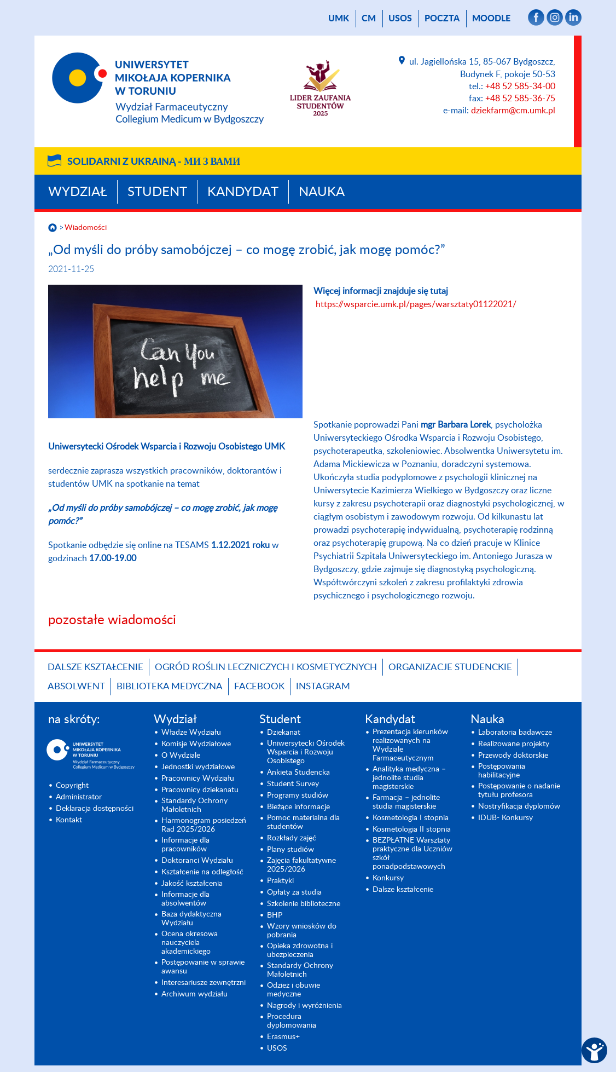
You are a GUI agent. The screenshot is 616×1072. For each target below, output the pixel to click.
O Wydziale (180, 755)
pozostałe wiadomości (112, 620)
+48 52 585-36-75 (520, 98)
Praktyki (280, 881)
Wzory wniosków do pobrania (301, 931)
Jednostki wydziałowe (198, 767)
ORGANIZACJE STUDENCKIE (450, 667)
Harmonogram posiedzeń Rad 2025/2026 (203, 825)
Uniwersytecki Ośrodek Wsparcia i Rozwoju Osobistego (306, 752)
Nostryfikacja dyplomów (519, 806)
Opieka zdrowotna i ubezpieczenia (300, 950)
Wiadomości (86, 228)
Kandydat (242, 192)
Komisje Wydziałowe (196, 744)
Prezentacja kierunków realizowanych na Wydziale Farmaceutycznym (410, 745)
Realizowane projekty (513, 744)
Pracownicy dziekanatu (200, 790)
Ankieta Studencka (298, 772)
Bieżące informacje (298, 807)
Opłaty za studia (294, 892)
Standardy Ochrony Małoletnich (194, 805)
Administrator (79, 797)
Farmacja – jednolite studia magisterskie (406, 802)
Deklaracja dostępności (94, 808)
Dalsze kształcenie (95, 667)
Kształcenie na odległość (202, 872)
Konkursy (388, 878)
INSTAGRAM (323, 686)
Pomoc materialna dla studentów (303, 822)
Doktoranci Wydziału (197, 860)
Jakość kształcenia (192, 883)
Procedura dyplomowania (291, 1021)
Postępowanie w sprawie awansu (203, 967)
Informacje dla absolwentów (185, 899)
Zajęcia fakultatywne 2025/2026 (301, 865)
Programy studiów (297, 795)
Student (157, 192)
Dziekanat (283, 732)
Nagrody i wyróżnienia (304, 1006)
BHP (274, 915)
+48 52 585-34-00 (520, 86)
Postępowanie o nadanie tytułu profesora (519, 790)
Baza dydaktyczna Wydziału (191, 918)
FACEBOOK (259, 686)
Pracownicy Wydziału (197, 778)
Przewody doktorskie (513, 755)
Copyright (72, 785)
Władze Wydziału (191, 732)
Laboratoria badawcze (515, 732)
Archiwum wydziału (194, 994)
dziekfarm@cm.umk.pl (513, 110)
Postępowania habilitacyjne (501, 771)
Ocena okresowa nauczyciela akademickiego (189, 942)
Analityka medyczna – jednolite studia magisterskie (409, 778)
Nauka (322, 192)
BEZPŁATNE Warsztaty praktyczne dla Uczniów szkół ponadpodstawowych (412, 854)
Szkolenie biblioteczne (303, 904)
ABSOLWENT (76, 686)
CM (369, 18)
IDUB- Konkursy (505, 818)
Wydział (77, 192)
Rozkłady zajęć (291, 838)
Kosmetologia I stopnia (411, 818)
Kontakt (69, 820)
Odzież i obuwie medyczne (293, 990)
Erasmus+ (283, 1037)
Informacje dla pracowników (185, 845)
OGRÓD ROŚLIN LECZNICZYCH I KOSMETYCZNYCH (266, 667)
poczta (442, 18)
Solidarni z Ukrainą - (153, 162)
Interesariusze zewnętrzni (203, 983)
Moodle (491, 18)
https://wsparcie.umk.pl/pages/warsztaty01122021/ (416, 304)
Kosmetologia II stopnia (412, 829)
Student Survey (293, 784)
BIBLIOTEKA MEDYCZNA (170, 686)
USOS (400, 18)
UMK (338, 18)
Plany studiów (290, 850)
